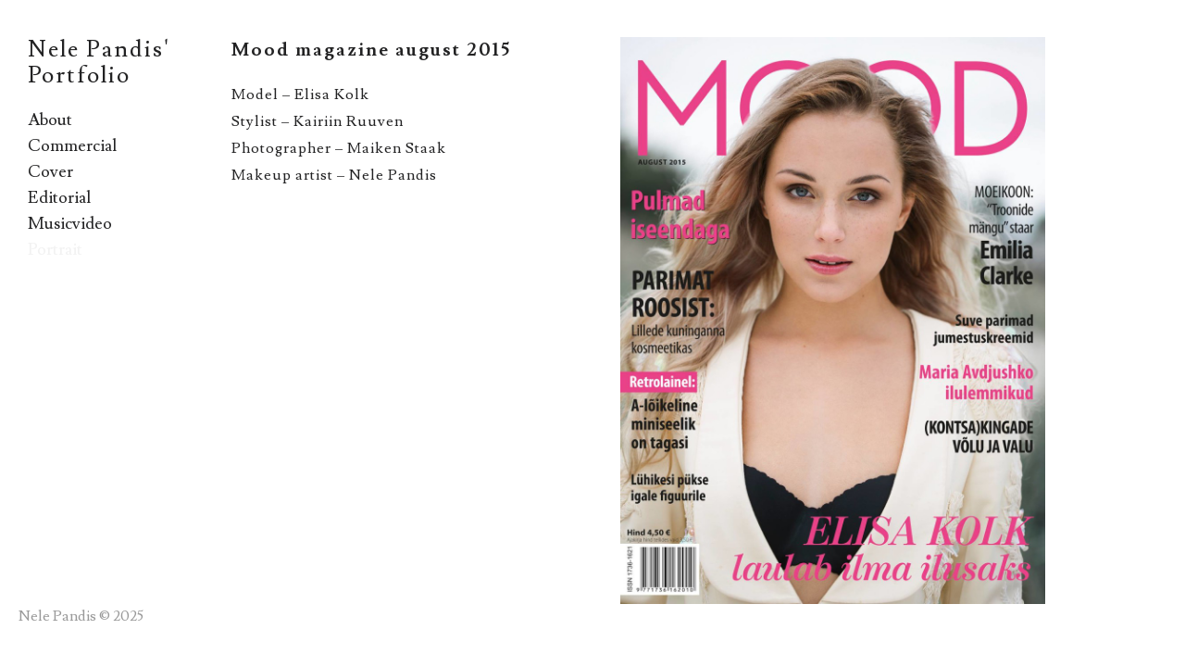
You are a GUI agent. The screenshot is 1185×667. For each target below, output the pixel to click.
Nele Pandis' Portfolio (99, 62)
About (50, 120)
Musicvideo (70, 223)
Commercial (72, 146)
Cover (50, 171)
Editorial (59, 197)
